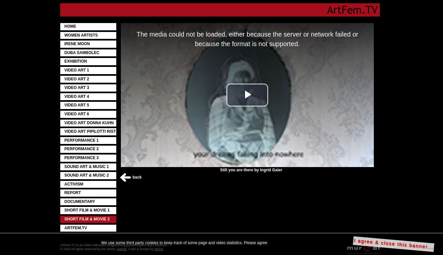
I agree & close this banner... (394, 244)
